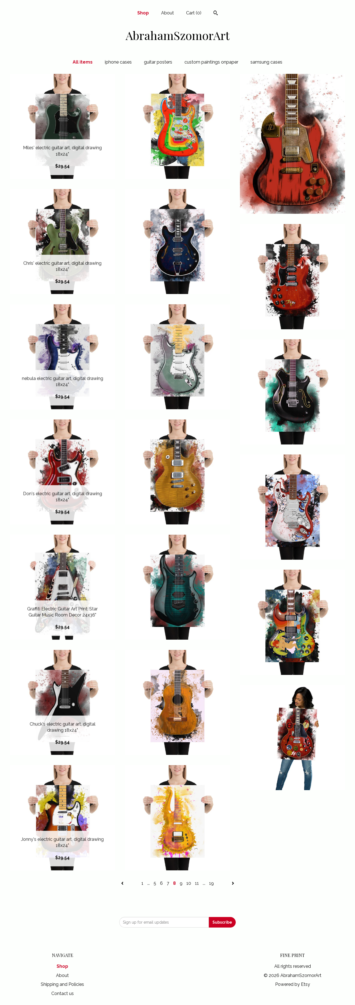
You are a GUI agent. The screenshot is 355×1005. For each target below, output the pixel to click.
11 (197, 883)
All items (83, 62)
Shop (143, 13)
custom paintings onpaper (211, 62)
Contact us (62, 993)
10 (188, 883)
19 (211, 883)
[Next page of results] (233, 883)
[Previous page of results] (123, 883)
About (167, 13)
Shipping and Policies (62, 984)
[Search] (216, 14)
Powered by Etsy (292, 984)
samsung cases (266, 62)
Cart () (193, 13)
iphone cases (118, 62)
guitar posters (158, 62)
